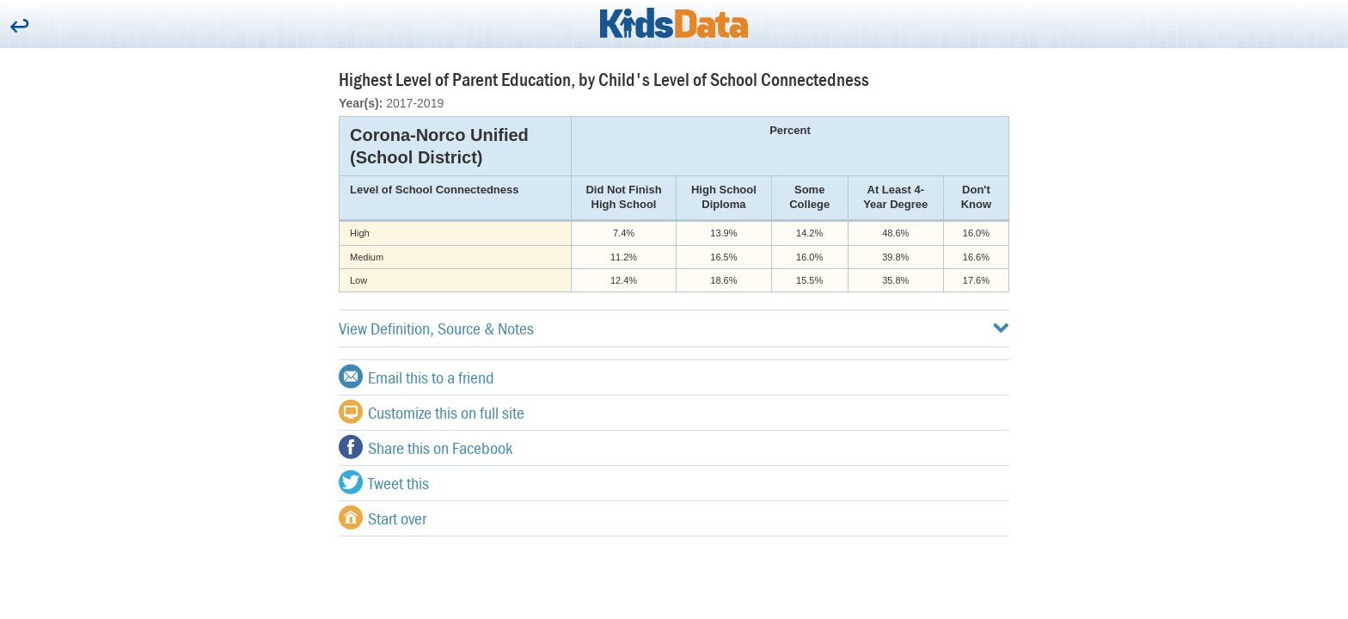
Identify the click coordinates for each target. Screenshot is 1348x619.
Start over (382, 518)
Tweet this (384, 482)
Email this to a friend (416, 377)
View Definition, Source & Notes (674, 328)
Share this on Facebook (425, 447)
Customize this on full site (431, 412)
